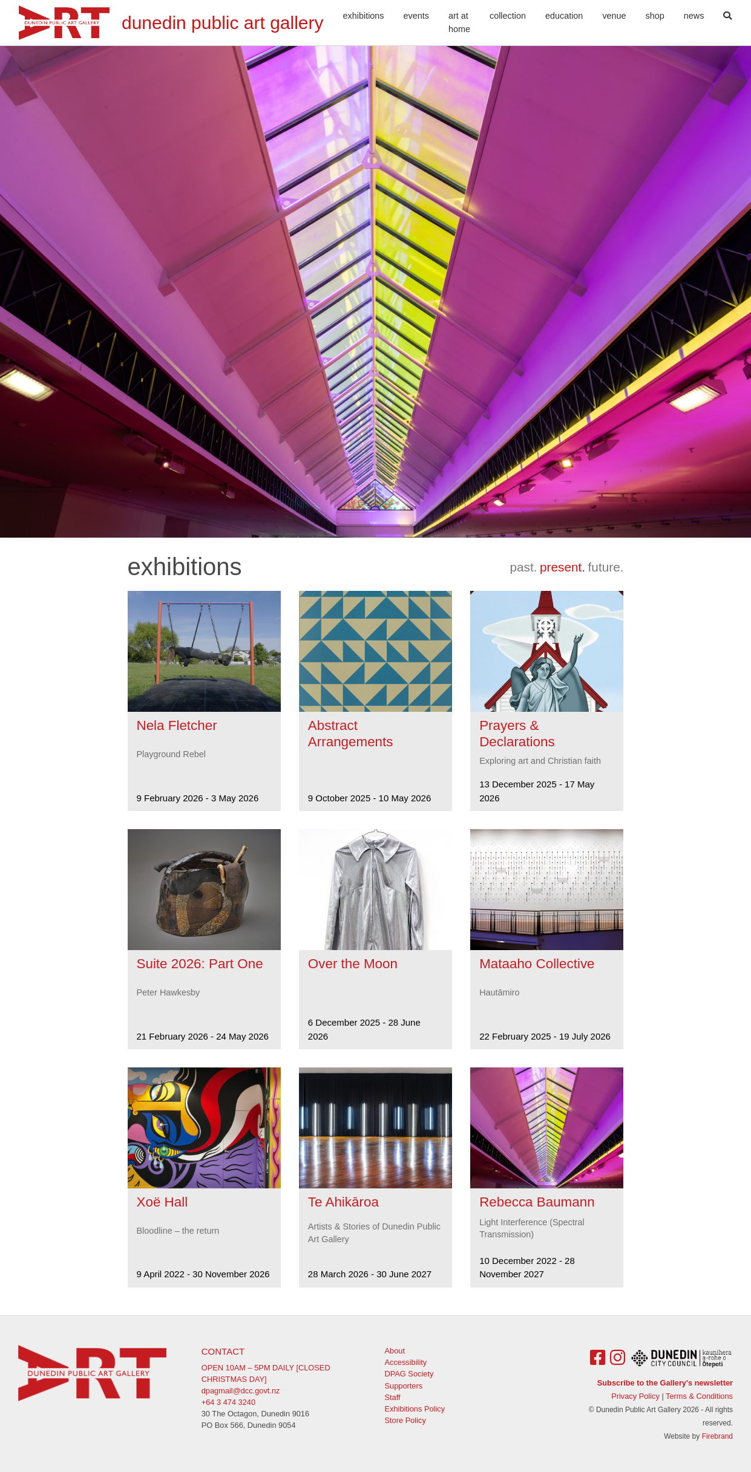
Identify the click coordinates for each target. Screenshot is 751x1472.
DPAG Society (409, 1373)
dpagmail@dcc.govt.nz (241, 1390)
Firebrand (717, 1436)
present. (562, 567)
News (694, 16)
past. (523, 567)
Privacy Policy (635, 1396)
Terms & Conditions (699, 1396)
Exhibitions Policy (415, 1408)
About (395, 1350)
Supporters (404, 1385)
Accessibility (406, 1362)
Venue (614, 16)
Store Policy (405, 1420)
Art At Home (459, 22)
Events (416, 16)
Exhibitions (363, 16)
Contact (223, 1351)
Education (564, 16)
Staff (393, 1397)
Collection (508, 16)
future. (606, 567)
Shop (655, 16)
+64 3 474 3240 (228, 1402)
